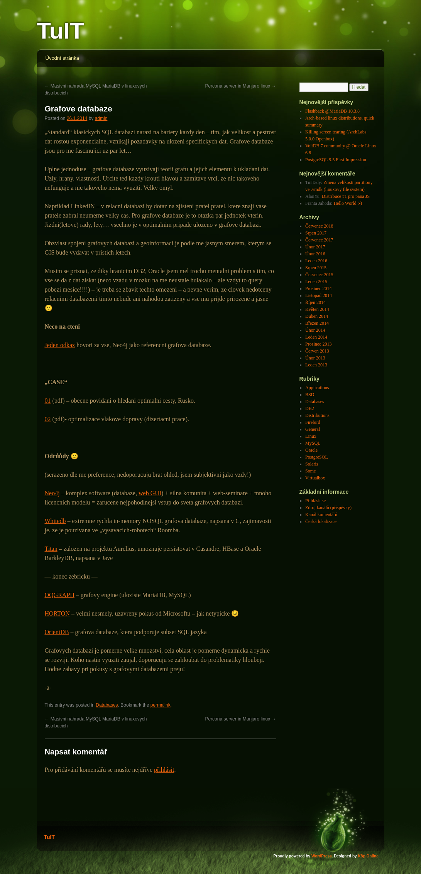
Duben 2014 (316, 316)
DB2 (309, 408)
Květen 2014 (317, 309)
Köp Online (368, 856)
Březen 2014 (317, 323)
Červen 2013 (317, 351)
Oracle (311, 450)
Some (310, 471)
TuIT (60, 31)
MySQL (312, 443)
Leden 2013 (316, 365)
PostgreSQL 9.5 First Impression (335, 159)
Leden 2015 (316, 281)
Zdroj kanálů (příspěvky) (328, 507)
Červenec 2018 (319, 226)
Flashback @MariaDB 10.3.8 (332, 111)
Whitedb (55, 521)
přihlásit (164, 769)
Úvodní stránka (62, 58)
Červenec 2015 (319, 274)
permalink (160, 705)
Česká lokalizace (320, 521)
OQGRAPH (59, 595)
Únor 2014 (315, 330)
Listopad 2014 (318, 295)
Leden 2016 (316, 260)
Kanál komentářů (321, 514)
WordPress (321, 856)
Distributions (317, 415)
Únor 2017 (315, 247)
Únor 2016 (315, 253)
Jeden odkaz (60, 345)
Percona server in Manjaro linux (240, 86)
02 (48, 419)
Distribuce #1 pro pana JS (346, 196)
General (312, 429)
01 (48, 400)
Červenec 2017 (319, 240)
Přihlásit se (315, 500)
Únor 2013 (315, 358)
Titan (51, 548)
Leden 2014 (316, 337)
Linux (310, 436)
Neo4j (52, 493)
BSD (309, 394)
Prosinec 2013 (318, 344)
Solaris (311, 464)
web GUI (150, 493)
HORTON (57, 613)
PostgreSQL (316, 457)
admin (101, 118)
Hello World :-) (347, 203)
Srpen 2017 (315, 233)
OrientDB (57, 632)
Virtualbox (315, 478)
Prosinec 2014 (318, 288)
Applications (317, 387)
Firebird (312, 422)
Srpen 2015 (315, 267)
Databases (107, 705)
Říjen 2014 (315, 302)
